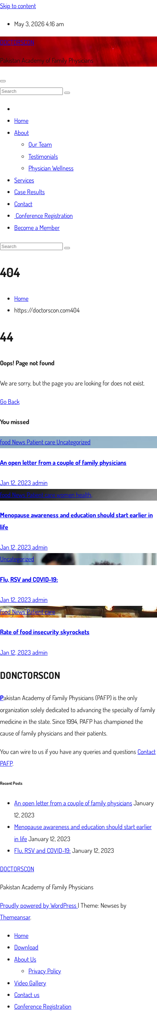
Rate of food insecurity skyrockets (45, 632)
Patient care (41, 442)
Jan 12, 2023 (16, 482)
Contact (23, 204)
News (19, 442)
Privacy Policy (44, 971)
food (6, 442)
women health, (74, 495)
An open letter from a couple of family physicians (63, 462)
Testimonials (43, 156)
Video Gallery (30, 983)
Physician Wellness (51, 168)
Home (21, 120)
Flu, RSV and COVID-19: (29, 579)
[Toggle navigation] (3, 81)
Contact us (26, 994)
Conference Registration (43, 215)
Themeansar (15, 917)
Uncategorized (73, 442)
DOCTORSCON (17, 42)
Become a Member (37, 227)
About (21, 132)
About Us (25, 959)
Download (26, 947)
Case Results (29, 192)
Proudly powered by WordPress (39, 905)
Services (24, 180)
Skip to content (18, 6)
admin (40, 482)
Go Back (10, 401)
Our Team (40, 144)
